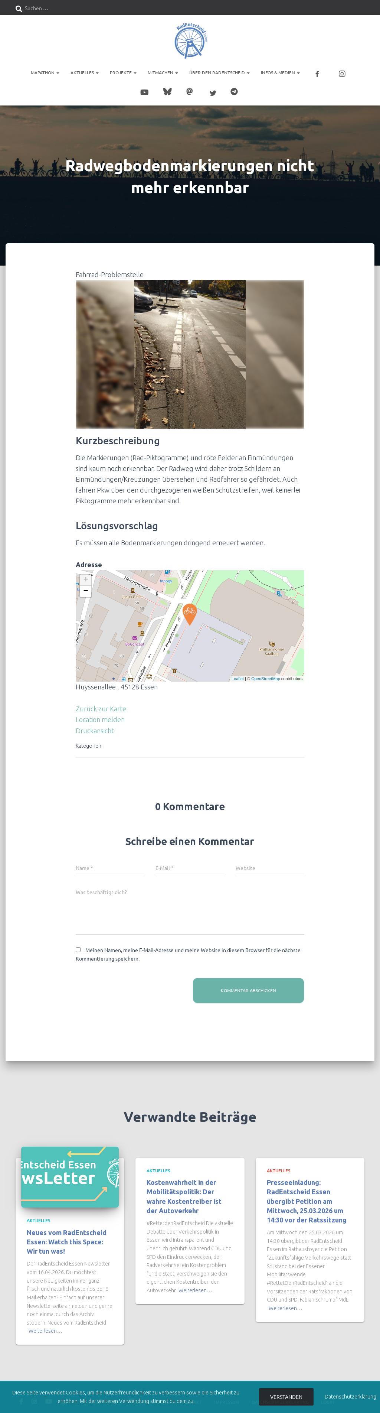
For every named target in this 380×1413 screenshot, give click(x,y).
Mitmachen (163, 72)
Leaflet (238, 673)
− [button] (85, 586)
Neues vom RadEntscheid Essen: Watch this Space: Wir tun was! (67, 1237)
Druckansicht (95, 725)
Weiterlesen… (45, 1326)
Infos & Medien (280, 72)
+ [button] (85, 575)
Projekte (123, 72)
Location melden (100, 714)
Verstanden (286, 1396)
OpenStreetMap (265, 673)
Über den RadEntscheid (219, 72)
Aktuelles (85, 72)
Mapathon (45, 72)
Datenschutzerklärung (350, 1397)
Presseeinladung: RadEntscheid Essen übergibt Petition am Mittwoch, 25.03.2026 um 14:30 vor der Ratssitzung (307, 1196)
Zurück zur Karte (101, 704)
